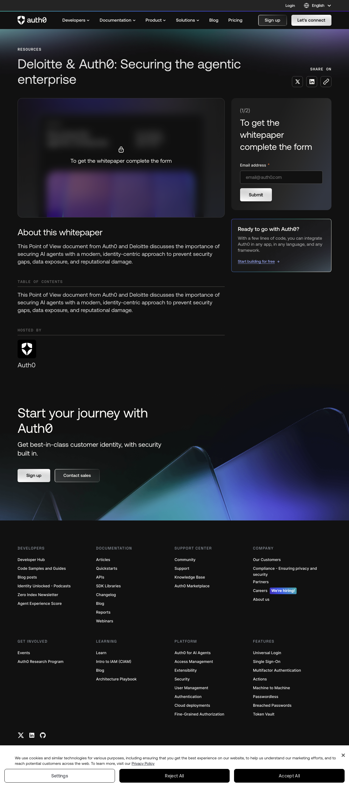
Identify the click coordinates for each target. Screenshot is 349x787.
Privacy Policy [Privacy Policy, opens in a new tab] (143, 763)
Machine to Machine (271, 688)
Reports (103, 612)
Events (24, 653)
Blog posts (27, 577)
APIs (100, 577)
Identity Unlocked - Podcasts (44, 586)
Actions (260, 679)
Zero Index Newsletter (38, 595)
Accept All (289, 775)
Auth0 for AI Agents (192, 653)
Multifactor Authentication (277, 670)
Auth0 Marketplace (192, 586)
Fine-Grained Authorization (199, 714)
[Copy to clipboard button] (325, 81)
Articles (103, 559)
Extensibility (185, 670)
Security (182, 679)
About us (261, 599)
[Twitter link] (21, 735)
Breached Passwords (272, 705)
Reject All (174, 775)
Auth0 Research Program (40, 661)
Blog (100, 603)
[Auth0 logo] (32, 20)
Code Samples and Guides (42, 568)
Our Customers (267, 559)
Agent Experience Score (40, 603)
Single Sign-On (266, 661)
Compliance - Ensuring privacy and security (285, 571)
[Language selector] (317, 5)
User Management (191, 688)
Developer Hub (31, 559)
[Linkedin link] (32, 735)
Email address (253, 165)
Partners (261, 582)
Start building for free (256, 261)
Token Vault (263, 714)
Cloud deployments (192, 705)
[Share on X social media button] (297, 81)
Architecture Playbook (116, 679)
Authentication (188, 696)
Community (185, 559)
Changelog (106, 595)
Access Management (193, 661)
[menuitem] (76, 20)
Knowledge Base (189, 577)
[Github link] (43, 735)
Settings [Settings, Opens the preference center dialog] (59, 775)
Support (181, 568)
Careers (275, 591)
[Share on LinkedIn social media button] (311, 81)
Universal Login (267, 653)
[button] (272, 20)
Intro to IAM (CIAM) (113, 661)
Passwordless (265, 696)
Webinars (104, 621)
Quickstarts (106, 568)
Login (290, 5)
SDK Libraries (108, 586)
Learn (101, 653)
